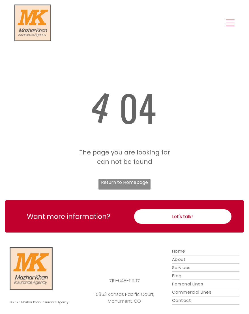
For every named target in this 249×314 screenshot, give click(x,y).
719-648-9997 (124, 281)
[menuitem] (205, 251)
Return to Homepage (124, 182)
